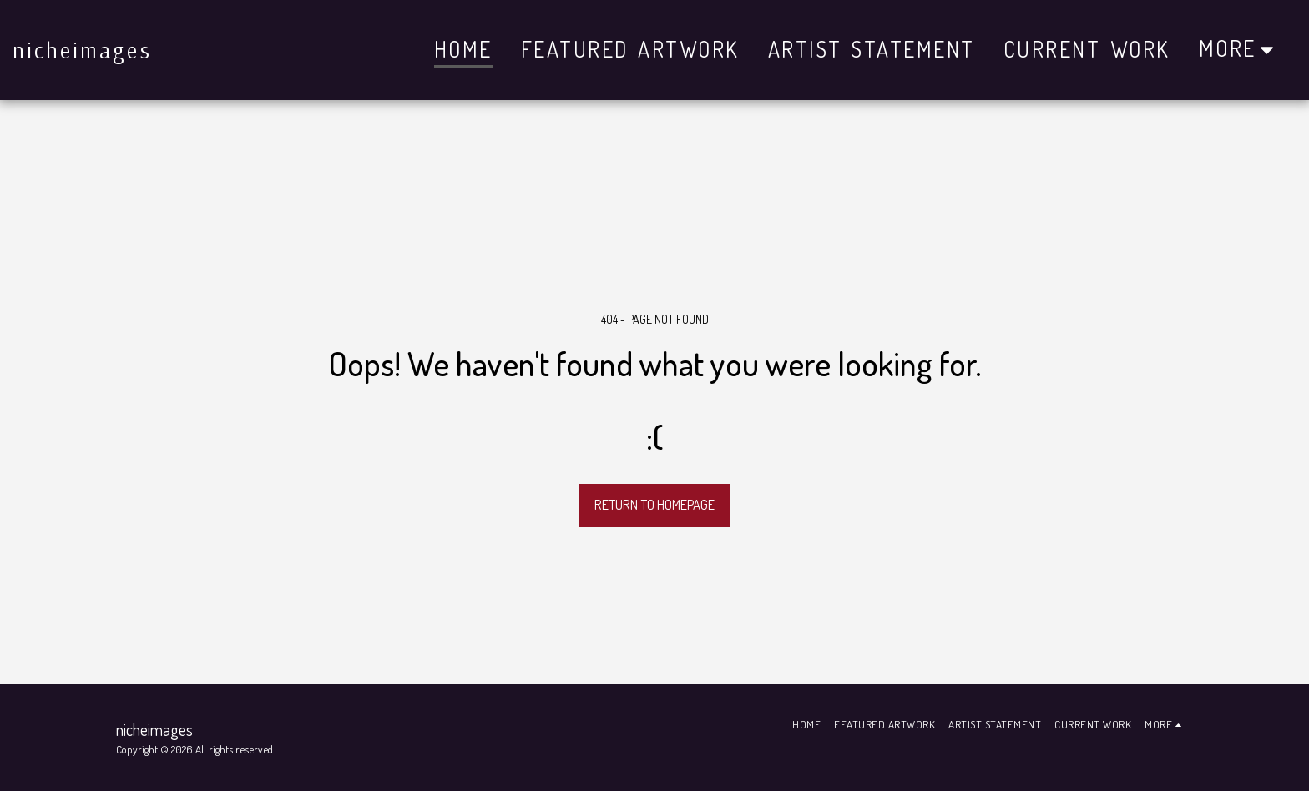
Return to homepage (654, 504)
